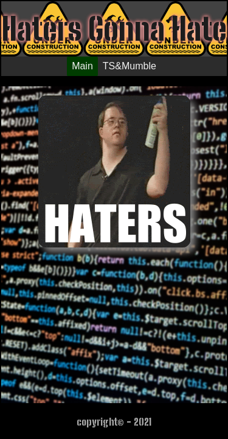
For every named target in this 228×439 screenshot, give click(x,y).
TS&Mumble (129, 66)
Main (82, 66)
